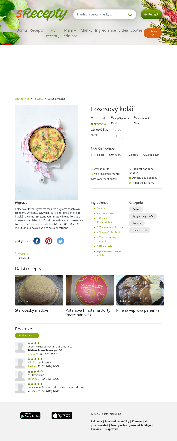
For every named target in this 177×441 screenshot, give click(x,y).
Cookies (96, 429)
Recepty (37, 30)
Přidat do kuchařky (143, 182)
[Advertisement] (88, 69)
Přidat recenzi (27, 335)
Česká (136, 209)
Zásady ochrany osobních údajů (131, 425)
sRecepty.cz (22, 98)
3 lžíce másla (104, 246)
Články (86, 30)
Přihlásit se (153, 33)
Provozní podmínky (117, 421)
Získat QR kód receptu (107, 174)
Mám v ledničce (70, 32)
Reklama (96, 421)
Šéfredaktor (22, 254)
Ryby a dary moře (143, 216)
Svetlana (32, 366)
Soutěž (136, 30)
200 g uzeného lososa (110, 227)
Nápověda (111, 429)
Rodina (137, 223)
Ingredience (105, 30)
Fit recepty (52, 32)
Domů (21, 30)
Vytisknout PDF (103, 169)
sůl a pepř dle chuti (108, 232)
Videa (123, 30)
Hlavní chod (140, 230)
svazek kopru (105, 213)
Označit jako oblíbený (144, 177)
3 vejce (101, 208)
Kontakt (137, 421)
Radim (31, 354)
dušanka (32, 379)
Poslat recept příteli (105, 179)
